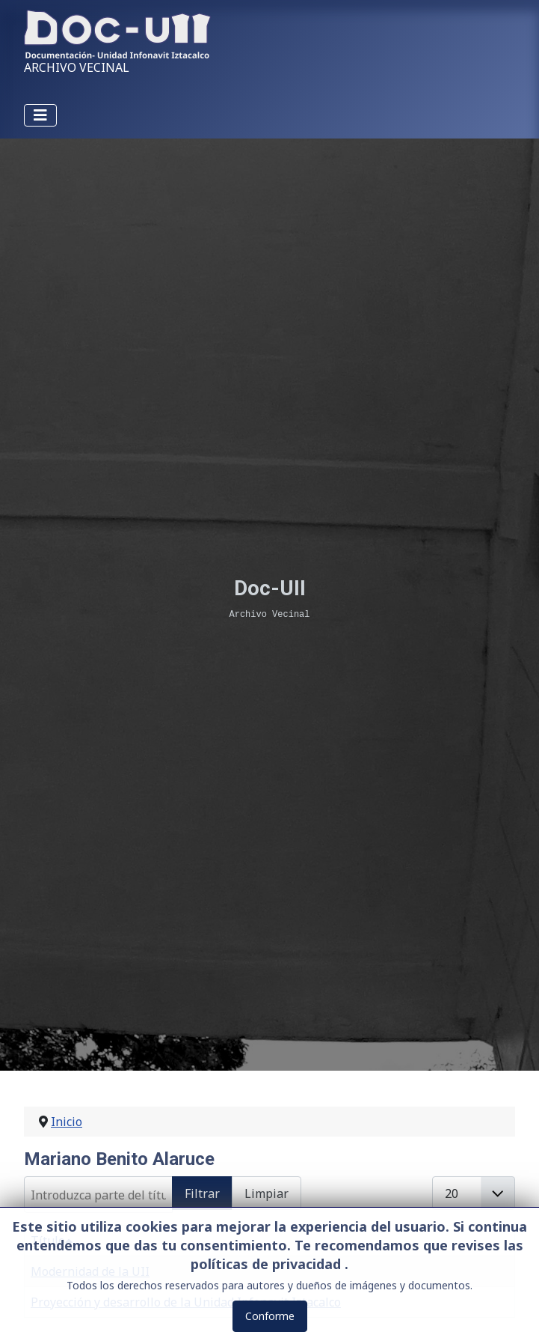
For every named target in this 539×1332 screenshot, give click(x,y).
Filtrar (202, 1193)
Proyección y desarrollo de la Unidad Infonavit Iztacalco (186, 1302)
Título (52, 1240)
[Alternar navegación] (40, 115)
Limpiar (266, 1193)
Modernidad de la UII (90, 1271)
